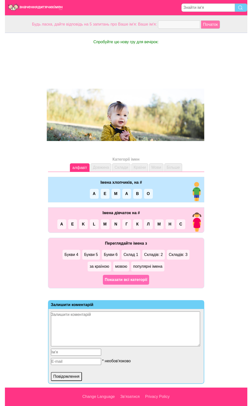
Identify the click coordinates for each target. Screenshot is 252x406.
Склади (121, 167)
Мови (156, 167)
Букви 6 (111, 254)
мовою (121, 266)
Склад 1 (131, 254)
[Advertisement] (24, 106)
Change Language (98, 396)
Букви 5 (91, 254)
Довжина (101, 167)
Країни (140, 167)
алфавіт (79, 168)
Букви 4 (71, 254)
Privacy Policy (157, 396)
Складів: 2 (153, 254)
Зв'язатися (130, 396)
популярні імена (147, 266)
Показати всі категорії (126, 280)
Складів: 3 (178, 254)
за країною (99, 266)
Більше (173, 167)
